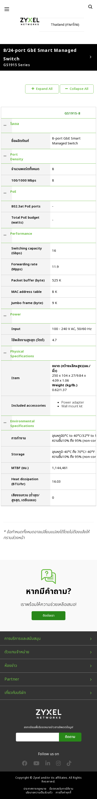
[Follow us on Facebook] (24, 764)
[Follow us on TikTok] (69, 764)
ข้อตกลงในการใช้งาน (61, 789)
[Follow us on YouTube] (36, 764)
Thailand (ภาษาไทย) (65, 24)
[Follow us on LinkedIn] (47, 764)
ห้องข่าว (10, 666)
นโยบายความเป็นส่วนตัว (39, 793)
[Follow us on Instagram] (58, 764)
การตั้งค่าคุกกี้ (63, 793)
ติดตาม (70, 737)
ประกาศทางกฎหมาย (35, 789)
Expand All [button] (42, 88)
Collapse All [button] (76, 88)
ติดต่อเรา (49, 615)
